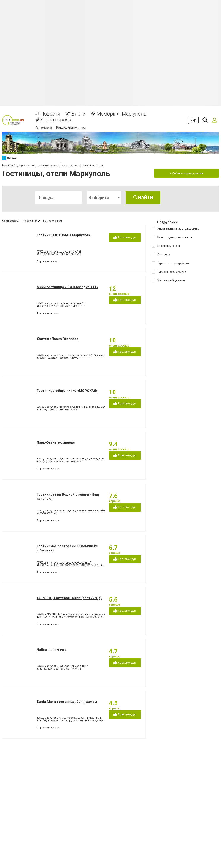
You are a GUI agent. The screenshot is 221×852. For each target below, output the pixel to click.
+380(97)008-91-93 (47, 306)
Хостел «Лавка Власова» (57, 339)
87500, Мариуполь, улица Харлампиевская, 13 (64, 562)
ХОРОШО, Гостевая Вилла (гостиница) (69, 598)
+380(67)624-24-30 (47, 565)
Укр (193, 120)
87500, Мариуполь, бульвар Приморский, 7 (62, 666)
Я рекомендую (125, 237)
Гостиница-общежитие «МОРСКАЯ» (67, 391)
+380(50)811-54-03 (68, 306)
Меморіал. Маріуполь (121, 114)
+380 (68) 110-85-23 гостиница (54, 720)
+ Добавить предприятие (186, 173)
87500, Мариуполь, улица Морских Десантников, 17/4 (69, 717)
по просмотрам (52, 220)
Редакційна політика (71, 127)
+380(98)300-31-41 (47, 513)
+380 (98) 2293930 (47, 409)
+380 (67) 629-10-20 (47, 668)
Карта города (56, 120)
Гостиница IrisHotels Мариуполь (64, 235)
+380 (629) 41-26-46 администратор (57, 617)
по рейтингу (30, 220)
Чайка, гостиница (51, 650)
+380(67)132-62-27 (47, 357)
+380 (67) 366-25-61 (47, 461)
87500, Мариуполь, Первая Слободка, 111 (61, 303)
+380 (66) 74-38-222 (70, 254)
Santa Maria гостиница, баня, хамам (67, 702)
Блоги (78, 114)
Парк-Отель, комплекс (56, 442)
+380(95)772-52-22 (68, 409)
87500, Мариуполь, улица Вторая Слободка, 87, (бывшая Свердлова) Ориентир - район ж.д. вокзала (96, 355)
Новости (50, 114)
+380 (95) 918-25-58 (70, 461)
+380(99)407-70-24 (68, 565)
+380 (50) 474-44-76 (70, 668)
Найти (143, 197)
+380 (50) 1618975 (68, 357)
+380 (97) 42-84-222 (47, 254)
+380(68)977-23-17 (89, 565)
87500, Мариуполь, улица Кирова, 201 (59, 251)
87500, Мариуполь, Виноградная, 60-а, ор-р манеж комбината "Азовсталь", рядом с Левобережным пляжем (101, 510)
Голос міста (44, 127)
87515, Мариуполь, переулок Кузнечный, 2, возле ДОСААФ (72, 406)
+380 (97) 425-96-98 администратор (99, 617)
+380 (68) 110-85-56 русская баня (91, 720)
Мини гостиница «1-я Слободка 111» (67, 287)
